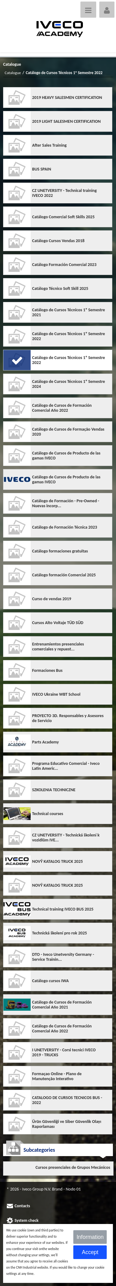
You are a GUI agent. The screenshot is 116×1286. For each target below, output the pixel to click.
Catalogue (13, 72)
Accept (90, 1252)
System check (27, 1220)
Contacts (22, 1205)
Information (90, 1237)
